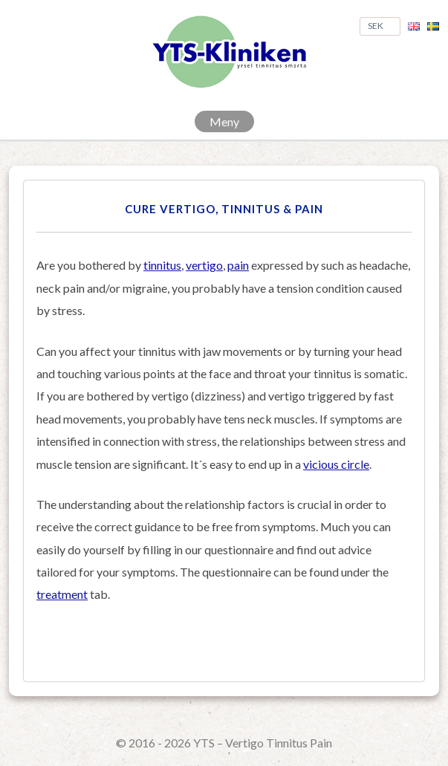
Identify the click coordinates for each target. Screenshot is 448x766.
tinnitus (162, 265)
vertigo (204, 265)
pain (238, 265)
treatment (62, 594)
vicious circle (336, 464)
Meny (224, 121)
